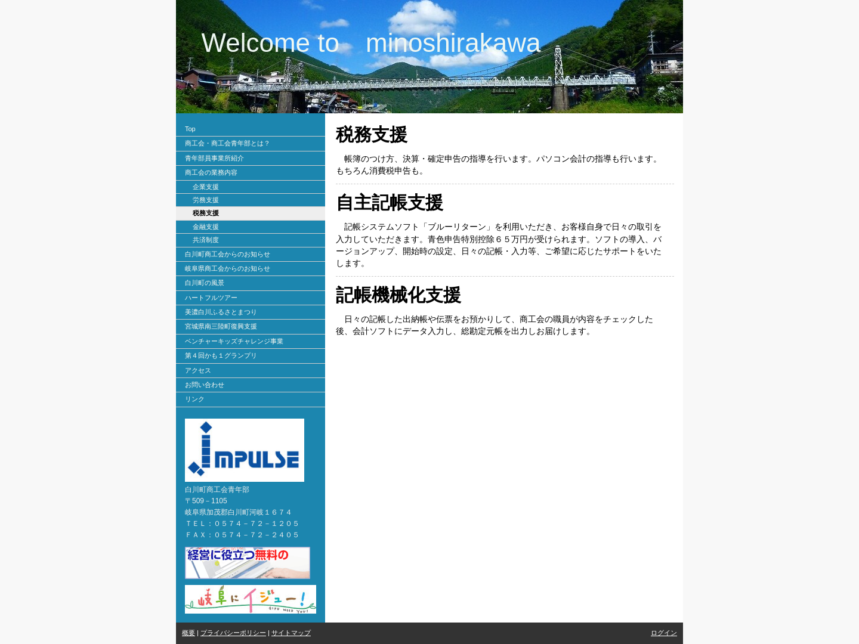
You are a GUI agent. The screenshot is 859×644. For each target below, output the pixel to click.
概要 (188, 632)
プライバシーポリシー (233, 632)
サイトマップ (291, 632)
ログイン (664, 632)
